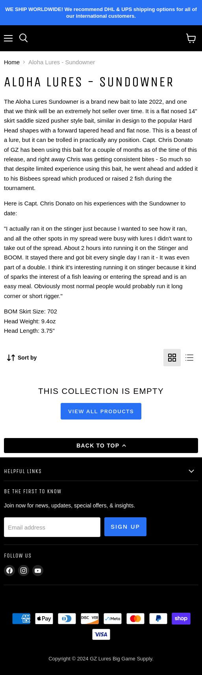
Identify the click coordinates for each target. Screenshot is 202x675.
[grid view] (172, 357)
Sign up (125, 526)
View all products (101, 411)
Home (12, 62)
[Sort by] (22, 357)
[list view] (189, 357)
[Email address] (52, 527)
